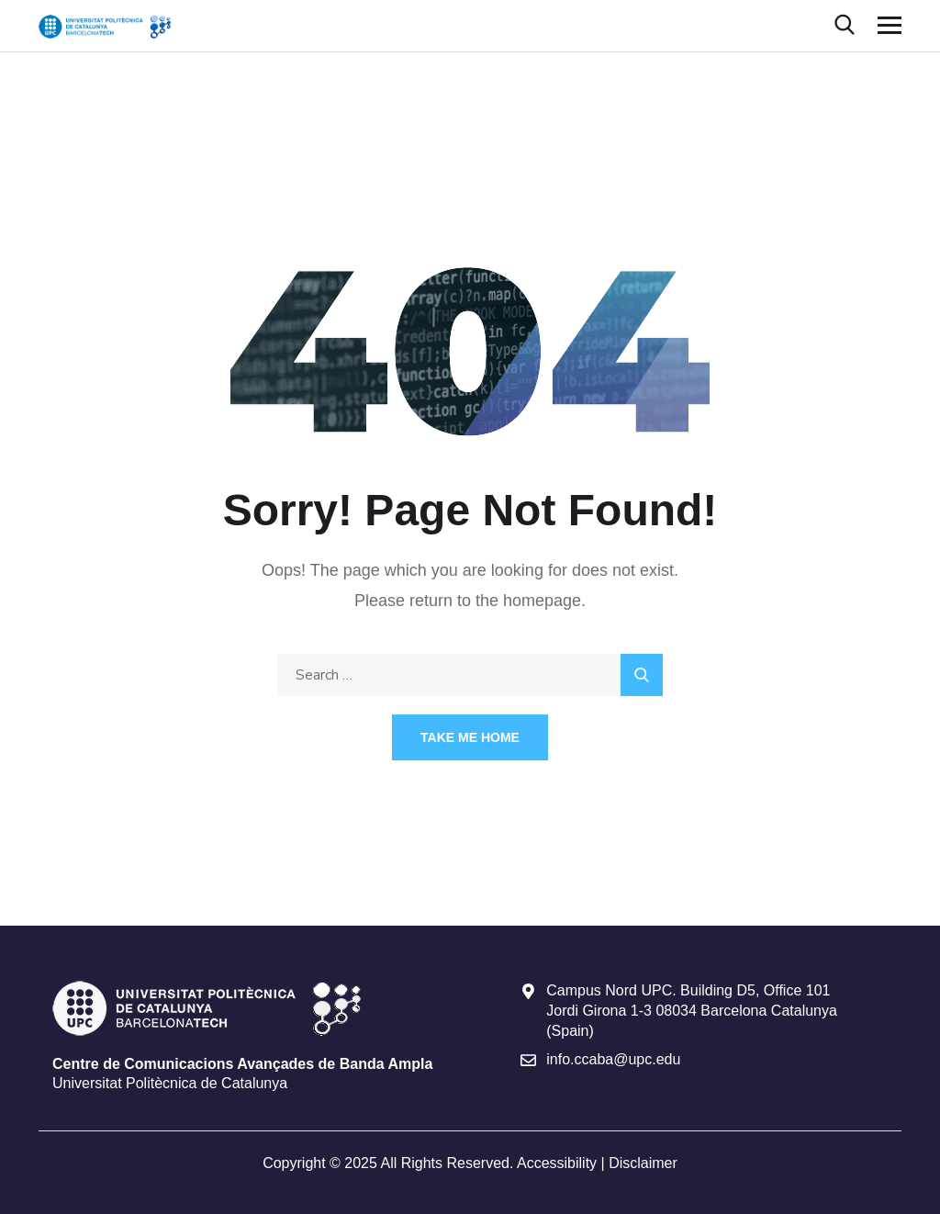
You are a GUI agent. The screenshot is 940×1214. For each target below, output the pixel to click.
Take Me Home (470, 737)
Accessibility (557, 1163)
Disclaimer (643, 1163)
